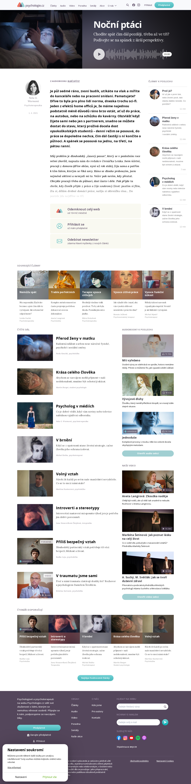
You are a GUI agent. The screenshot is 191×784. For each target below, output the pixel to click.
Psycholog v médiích (75, 406)
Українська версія (127, 746)
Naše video (129, 465)
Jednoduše (129, 437)
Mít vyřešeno (131, 360)
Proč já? (167, 91)
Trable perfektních (63, 292)
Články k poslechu (160, 81)
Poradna (82, 5)
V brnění (167, 208)
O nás (111, 5)
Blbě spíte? (74, 81)
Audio (63, 5)
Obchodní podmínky (139, 760)
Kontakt (96, 717)
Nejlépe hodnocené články (95, 677)
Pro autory (97, 711)
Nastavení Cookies (165, 760)
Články (53, 5)
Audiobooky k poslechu (137, 329)
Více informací (14, 767)
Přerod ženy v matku (75, 338)
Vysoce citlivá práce (126, 292)
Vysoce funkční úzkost (154, 293)
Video (72, 5)
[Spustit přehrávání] (99, 54)
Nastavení (21, 777)
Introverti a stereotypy (77, 507)
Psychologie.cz (30, 5)
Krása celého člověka (75, 372)
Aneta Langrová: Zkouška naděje (145, 496)
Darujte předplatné (39, 734)
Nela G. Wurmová (33, 99)
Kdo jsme (97, 705)
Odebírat (165, 722)
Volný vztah (67, 473)
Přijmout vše (50, 777)
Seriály (93, 5)
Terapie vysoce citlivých (91, 293)
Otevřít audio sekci (148, 453)
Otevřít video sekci (148, 596)
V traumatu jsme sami (76, 575)
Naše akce (77, 736)
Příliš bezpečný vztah (76, 541)
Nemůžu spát (28, 292)
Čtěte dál (23, 329)
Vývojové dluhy (132, 399)
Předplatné (164, 5)
